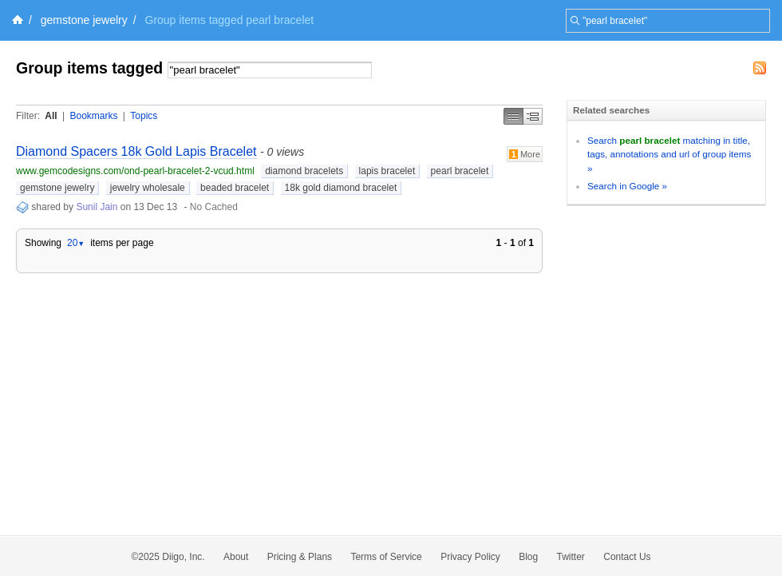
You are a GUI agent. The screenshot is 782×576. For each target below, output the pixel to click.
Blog (528, 556)
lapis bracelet (387, 171)
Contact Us (626, 556)
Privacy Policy (470, 556)
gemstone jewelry (84, 20)
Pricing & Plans (299, 556)
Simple (513, 116)
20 (76, 242)
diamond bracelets (304, 171)
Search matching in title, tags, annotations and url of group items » (669, 154)
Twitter (571, 556)
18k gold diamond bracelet (341, 187)
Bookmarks (93, 115)
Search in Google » (627, 186)
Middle (533, 116)
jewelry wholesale (147, 187)
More (524, 154)
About (235, 556)
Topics (143, 115)
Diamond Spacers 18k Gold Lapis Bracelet (136, 151)
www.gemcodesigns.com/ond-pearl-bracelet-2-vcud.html (135, 171)
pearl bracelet (460, 171)
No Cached (214, 207)
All (51, 115)
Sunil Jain (96, 207)
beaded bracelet (234, 187)
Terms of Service (385, 556)
